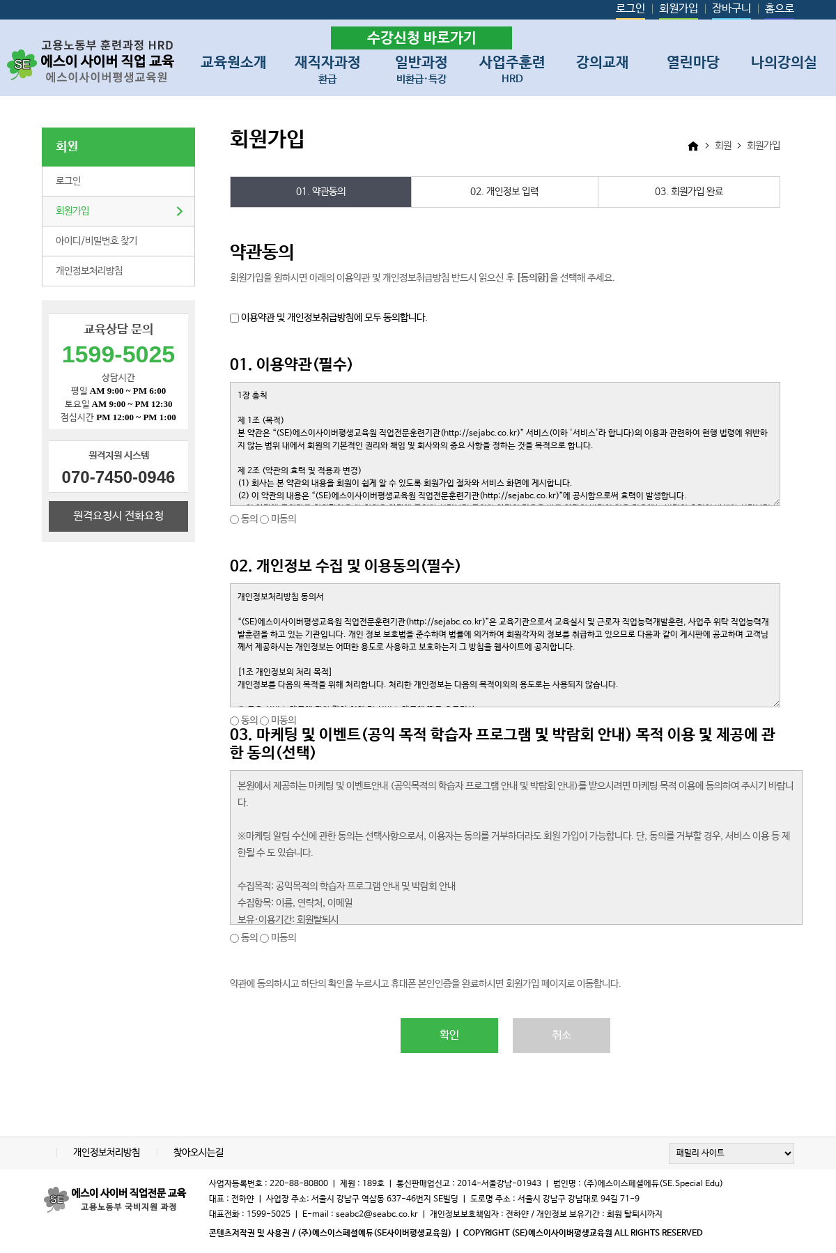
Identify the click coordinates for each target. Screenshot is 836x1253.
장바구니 (731, 8)
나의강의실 (784, 62)
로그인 (630, 8)
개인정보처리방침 (89, 271)
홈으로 (779, 8)
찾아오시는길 (198, 1152)
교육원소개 (234, 62)
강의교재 (602, 62)
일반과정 (421, 67)
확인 (449, 1035)
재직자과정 (328, 67)
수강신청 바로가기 (422, 38)
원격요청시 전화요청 (118, 516)
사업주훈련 (512, 67)
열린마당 (693, 62)
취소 (561, 1035)
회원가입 (678, 8)
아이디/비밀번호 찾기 (96, 241)
